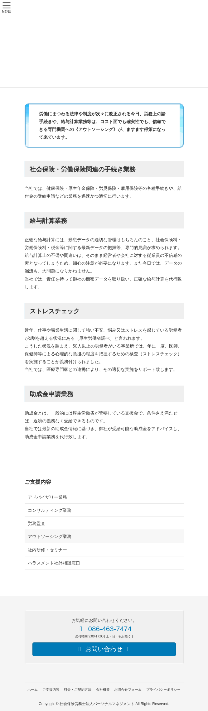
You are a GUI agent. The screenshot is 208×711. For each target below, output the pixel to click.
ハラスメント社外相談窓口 (54, 562)
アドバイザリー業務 (47, 497)
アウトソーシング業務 (49, 536)
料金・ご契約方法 (77, 689)
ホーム (32, 689)
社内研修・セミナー (47, 549)
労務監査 (36, 523)
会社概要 (103, 689)
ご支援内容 (38, 482)
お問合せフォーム (128, 689)
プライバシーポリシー (163, 689)
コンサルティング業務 (49, 510)
